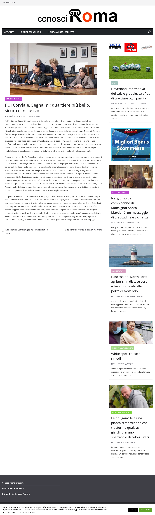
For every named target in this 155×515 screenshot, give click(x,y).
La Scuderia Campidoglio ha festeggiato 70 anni (25, 231)
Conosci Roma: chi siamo (13, 483)
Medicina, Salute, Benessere (122, 348)
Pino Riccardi (132, 442)
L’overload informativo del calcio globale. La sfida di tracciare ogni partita (130, 93)
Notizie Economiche (31, 32)
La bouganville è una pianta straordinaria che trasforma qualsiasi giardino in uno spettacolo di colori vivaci (130, 427)
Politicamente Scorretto (61, 32)
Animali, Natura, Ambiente (121, 412)
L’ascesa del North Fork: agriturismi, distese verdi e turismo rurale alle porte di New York (129, 283)
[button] (15, 32)
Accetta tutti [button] (145, 509)
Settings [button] (133, 509)
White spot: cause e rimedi (125, 356)
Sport (114, 83)
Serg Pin (130, 364)
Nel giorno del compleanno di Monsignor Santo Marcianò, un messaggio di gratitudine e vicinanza (130, 207)
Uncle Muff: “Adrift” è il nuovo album (85, 229)
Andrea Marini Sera (134, 223)
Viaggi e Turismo (118, 271)
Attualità (9, 32)
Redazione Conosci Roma (30, 116)
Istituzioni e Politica (13, 99)
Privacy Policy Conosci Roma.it (16, 494)
